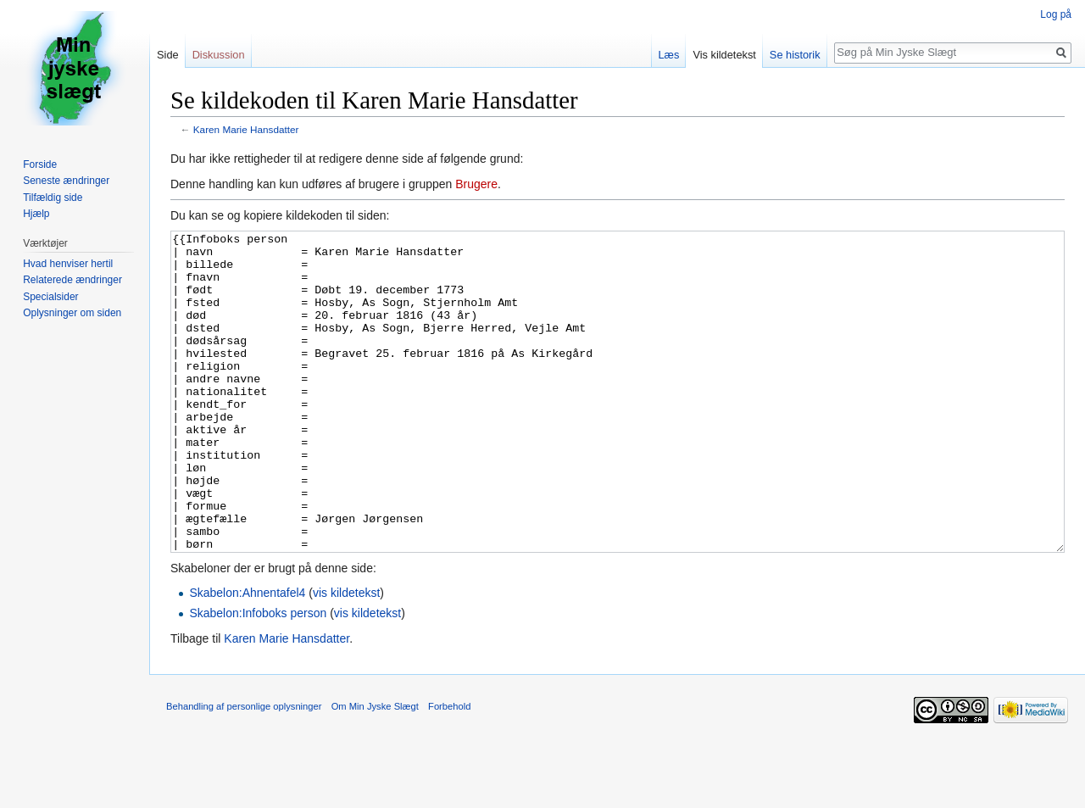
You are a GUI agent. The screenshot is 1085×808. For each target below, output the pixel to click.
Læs (669, 54)
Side (168, 54)
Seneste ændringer (66, 181)
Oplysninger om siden (72, 313)
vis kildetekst (346, 656)
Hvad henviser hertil (68, 264)
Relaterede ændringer (72, 280)
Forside (40, 164)
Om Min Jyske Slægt (375, 770)
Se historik (795, 54)
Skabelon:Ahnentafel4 (247, 656)
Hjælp (36, 214)
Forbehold (449, 770)
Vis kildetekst (724, 54)
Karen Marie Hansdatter (246, 129)
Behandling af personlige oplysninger (243, 770)
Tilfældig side (52, 197)
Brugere (476, 184)
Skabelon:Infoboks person (257, 676)
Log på (1055, 14)
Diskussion (218, 54)
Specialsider (50, 297)
